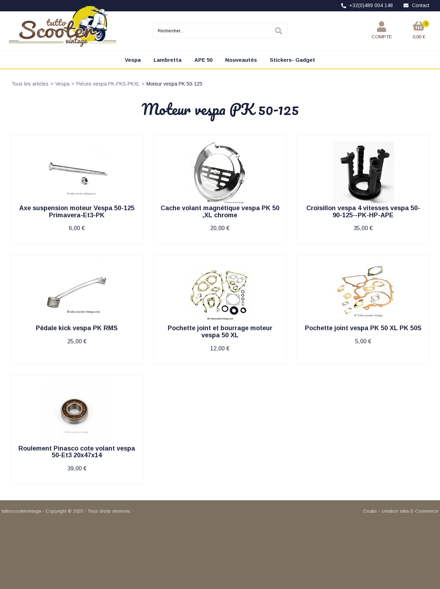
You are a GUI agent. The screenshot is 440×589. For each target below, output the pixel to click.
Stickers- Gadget (292, 60)
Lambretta (168, 60)
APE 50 (203, 60)
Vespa (133, 60)
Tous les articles (30, 84)
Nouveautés (241, 60)
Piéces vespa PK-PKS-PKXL (108, 84)
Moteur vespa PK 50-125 (174, 84)
